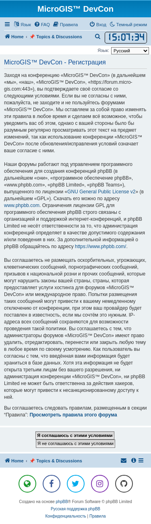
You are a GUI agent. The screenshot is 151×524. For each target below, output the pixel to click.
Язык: (103, 50)
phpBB (62, 501)
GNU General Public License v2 (101, 192)
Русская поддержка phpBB (75, 509)
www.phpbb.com (21, 205)
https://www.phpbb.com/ (100, 246)
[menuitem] (42, 24)
